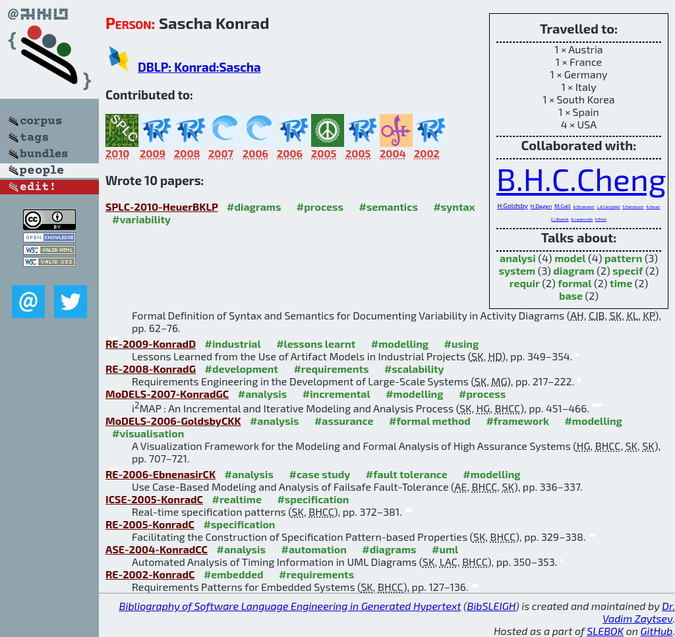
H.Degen (541, 205)
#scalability (414, 368)
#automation (313, 549)
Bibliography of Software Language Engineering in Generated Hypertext (290, 605)
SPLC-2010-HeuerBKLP (161, 206)
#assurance (344, 420)
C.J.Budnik (560, 219)
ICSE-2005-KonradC (154, 499)
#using (461, 343)
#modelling (399, 343)
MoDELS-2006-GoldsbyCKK (173, 420)
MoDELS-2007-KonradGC (167, 393)
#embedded (234, 574)
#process (320, 206)
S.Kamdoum (632, 206)
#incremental (336, 393)
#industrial (233, 343)
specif (627, 270)
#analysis (262, 393)
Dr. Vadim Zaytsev (638, 611)
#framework (517, 420)
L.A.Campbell (608, 206)
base (571, 295)
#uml (445, 549)
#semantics (388, 206)
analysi (518, 258)
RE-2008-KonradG (150, 368)
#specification (313, 499)
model (569, 258)
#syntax (454, 206)
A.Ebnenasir (584, 206)
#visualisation (148, 433)
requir (525, 283)
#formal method (430, 420)
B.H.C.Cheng (581, 178)
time (621, 283)
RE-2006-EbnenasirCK (160, 474)
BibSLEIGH (491, 605)
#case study (319, 474)
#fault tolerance (407, 474)
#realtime (237, 499)
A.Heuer (653, 206)
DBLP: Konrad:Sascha (199, 66)
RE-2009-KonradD (150, 343)
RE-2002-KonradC (149, 574)
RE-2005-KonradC (149, 524)
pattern (623, 258)
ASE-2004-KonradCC (156, 549)
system (516, 270)
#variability (141, 219)
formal (574, 283)
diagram (573, 270)
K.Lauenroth (582, 219)
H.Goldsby (512, 205)
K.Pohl (600, 219)
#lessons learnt (315, 343)
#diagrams (254, 206)
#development (241, 368)
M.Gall (562, 205)
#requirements (330, 368)
